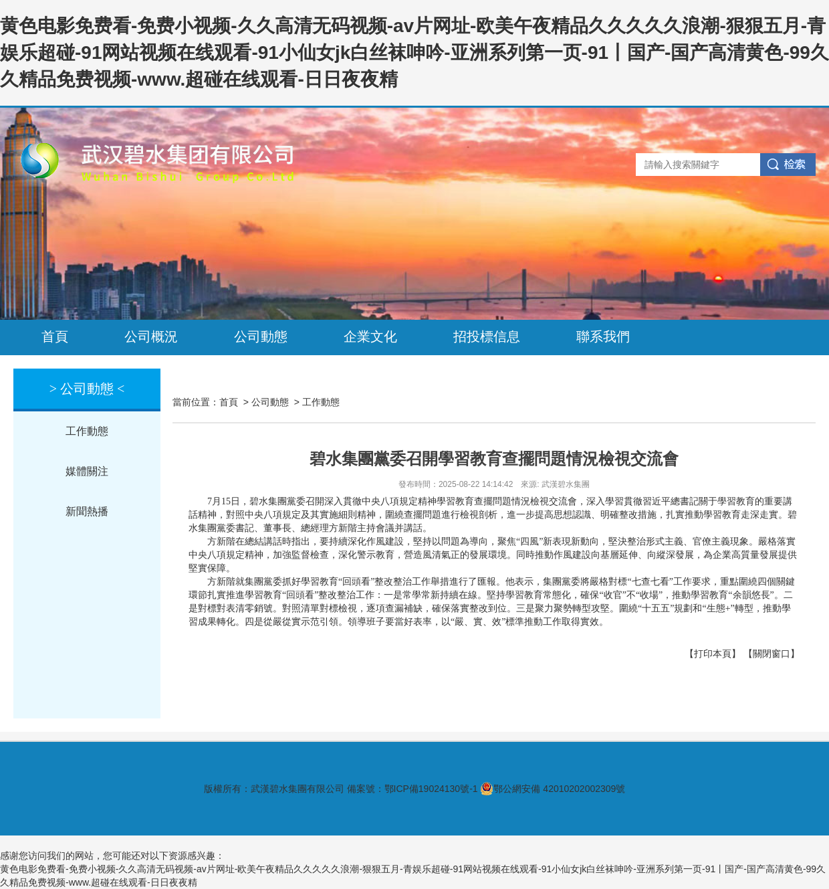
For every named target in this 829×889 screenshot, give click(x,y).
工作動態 (87, 431)
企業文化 (370, 336)
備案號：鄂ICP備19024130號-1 (412, 788)
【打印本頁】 (713, 653)
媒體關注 (87, 471)
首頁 (54, 336)
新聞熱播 (87, 511)
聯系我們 (603, 336)
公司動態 (260, 336)
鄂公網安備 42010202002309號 (552, 788)
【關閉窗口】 (771, 653)
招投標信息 (486, 336)
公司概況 (151, 336)
